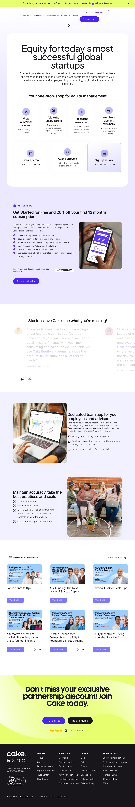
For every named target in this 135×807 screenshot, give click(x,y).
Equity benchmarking (69, 783)
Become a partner (45, 766)
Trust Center (43, 775)
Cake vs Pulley (87, 783)
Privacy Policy (47, 797)
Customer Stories (89, 770)
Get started (54, 720)
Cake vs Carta (87, 779)
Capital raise (65, 770)
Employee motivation (69, 779)
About (40, 758)
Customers (65, 16)
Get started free (89, 19)
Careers (40, 762)
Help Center (42, 779)
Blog (83, 758)
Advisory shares (110, 770)
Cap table (63, 758)
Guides (84, 762)
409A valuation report (69, 775)
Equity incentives (67, 762)
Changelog (86, 775)
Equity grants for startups (115, 762)
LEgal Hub (62, 797)
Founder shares (110, 775)
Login (85, 12)
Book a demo (100, 12)
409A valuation (110, 779)
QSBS (105, 783)
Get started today (26, 281)
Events (84, 766)
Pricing (75, 16)
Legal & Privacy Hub (46, 770)
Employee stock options (114, 758)
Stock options (65, 766)
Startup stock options (113, 766)
